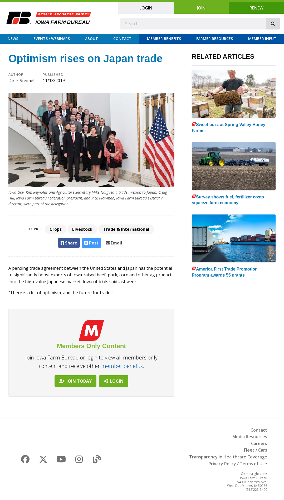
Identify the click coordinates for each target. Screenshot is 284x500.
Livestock (82, 229)
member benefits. (122, 365)
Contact (122, 38)
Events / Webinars (51, 38)
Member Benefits (164, 38)
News (13, 38)
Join (201, 8)
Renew (256, 8)
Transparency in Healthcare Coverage (228, 457)
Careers (259, 443)
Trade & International (126, 229)
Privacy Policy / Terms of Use (237, 464)
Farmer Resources (214, 38)
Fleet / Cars (255, 450)
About (91, 38)
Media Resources (249, 436)
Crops (56, 229)
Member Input (262, 38)
